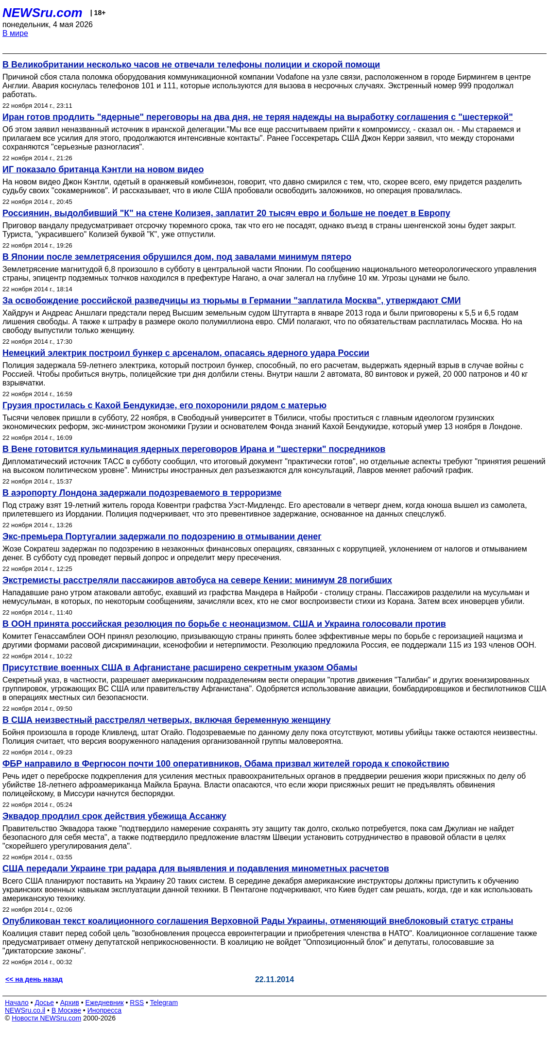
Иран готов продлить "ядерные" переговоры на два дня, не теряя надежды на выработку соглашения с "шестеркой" (257, 117)
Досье (44, 1002)
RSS (137, 1002)
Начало (17, 1002)
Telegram (164, 1002)
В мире (15, 33)
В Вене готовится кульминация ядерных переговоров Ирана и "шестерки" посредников (193, 449)
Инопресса (104, 1010)
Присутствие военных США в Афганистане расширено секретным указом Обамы (180, 667)
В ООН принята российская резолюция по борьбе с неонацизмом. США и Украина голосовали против (224, 624)
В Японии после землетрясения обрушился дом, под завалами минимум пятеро (176, 257)
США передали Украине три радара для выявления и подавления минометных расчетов (195, 868)
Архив (69, 1002)
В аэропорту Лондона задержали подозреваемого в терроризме (142, 493)
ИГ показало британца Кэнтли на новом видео (103, 169)
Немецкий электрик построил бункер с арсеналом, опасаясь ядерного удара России (185, 353)
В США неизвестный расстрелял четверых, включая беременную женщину (166, 720)
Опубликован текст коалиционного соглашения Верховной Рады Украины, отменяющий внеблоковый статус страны (257, 921)
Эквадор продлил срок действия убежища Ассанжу (114, 816)
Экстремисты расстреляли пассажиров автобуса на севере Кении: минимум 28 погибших (197, 580)
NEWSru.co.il (25, 1010)
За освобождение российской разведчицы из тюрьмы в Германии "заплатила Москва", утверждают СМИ (231, 300)
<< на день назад (34, 979)
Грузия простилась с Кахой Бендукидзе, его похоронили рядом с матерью (164, 405)
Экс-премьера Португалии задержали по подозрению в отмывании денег (162, 536)
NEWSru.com (42, 12)
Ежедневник (105, 1002)
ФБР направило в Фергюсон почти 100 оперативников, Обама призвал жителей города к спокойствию (225, 764)
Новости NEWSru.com (46, 1018)
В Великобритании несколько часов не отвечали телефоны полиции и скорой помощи (191, 64)
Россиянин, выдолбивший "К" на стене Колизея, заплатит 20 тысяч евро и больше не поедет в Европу (226, 213)
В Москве (66, 1010)
